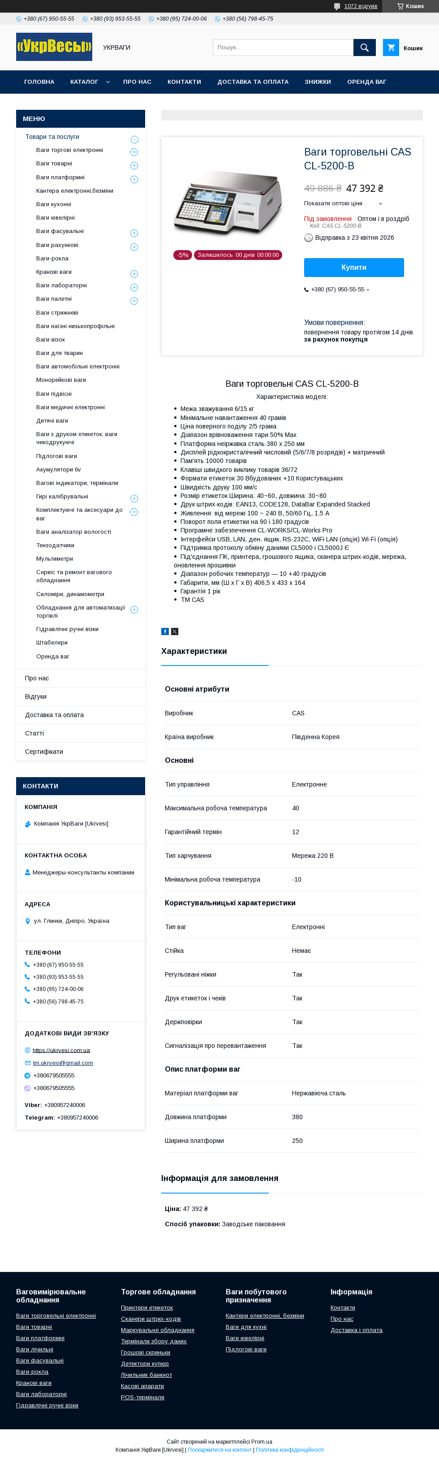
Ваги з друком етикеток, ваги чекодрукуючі (76, 438)
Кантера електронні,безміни (74, 190)
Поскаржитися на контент (220, 1450)
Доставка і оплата (357, 1330)
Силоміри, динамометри (70, 594)
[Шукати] (364, 47)
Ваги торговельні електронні (56, 1315)
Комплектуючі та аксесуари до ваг (79, 513)
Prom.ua (261, 1442)
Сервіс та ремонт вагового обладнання (74, 576)
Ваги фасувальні (60, 231)
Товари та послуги (52, 136)
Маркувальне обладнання (157, 1330)
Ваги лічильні (34, 1349)
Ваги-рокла (52, 258)
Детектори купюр (145, 1363)
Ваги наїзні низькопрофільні (75, 326)
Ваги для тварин (59, 353)
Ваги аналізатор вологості (73, 531)
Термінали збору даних (154, 1341)
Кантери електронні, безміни (265, 1315)
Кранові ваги (54, 271)
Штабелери (52, 642)
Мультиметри (54, 558)
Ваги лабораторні (61, 285)
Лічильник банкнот (146, 1374)
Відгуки (36, 696)
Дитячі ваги (52, 420)
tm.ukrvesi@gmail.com (63, 1063)
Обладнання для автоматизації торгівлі (80, 611)
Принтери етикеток (147, 1307)
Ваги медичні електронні (70, 407)
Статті (34, 733)
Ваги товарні (54, 163)
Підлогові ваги (56, 456)
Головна (39, 81)
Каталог (84, 81)
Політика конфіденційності (290, 1450)
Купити (354, 267)
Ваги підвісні (54, 393)
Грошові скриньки (145, 1352)
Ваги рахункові (57, 245)
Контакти (184, 81)
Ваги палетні (54, 298)
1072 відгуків (361, 6)
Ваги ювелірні (55, 217)
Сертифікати (44, 751)
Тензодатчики (55, 545)
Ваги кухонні (53, 204)
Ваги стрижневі (57, 312)
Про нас (137, 81)
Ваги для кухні (246, 1327)
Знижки (318, 81)
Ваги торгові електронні (69, 150)
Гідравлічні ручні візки (67, 629)
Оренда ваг (366, 81)
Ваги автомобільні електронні (78, 366)
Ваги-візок (50, 339)
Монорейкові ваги (61, 379)
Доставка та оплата (252, 81)
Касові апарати (142, 1386)
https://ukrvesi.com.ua (61, 1050)
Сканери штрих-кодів (151, 1318)
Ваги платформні (60, 177)
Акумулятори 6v (58, 469)
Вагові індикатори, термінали (77, 483)
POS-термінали (142, 1397)
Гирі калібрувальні (62, 496)
